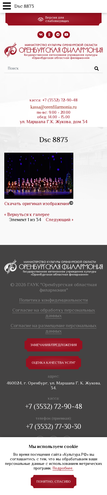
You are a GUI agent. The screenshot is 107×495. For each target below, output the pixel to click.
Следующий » (59, 219)
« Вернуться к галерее (26, 214)
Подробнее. (63, 468)
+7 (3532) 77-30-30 (53, 426)
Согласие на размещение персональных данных (53, 328)
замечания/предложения (53, 345)
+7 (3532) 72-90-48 (53, 406)
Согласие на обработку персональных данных (53, 312)
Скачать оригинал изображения (36, 203)
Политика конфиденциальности (53, 300)
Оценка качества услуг (53, 363)
